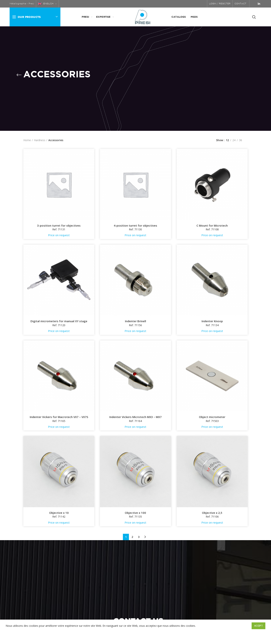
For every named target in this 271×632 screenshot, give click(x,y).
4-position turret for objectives (135, 225)
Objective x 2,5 (212, 513)
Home (27, 140)
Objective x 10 (59, 513)
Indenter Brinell (135, 321)
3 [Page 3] (138, 537)
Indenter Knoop (212, 321)
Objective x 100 (135, 513)
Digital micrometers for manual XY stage (58, 321)
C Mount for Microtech (212, 225)
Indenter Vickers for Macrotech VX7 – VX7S (59, 417)
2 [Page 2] (132, 537)
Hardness (39, 140)
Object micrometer (212, 417)
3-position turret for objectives (59, 225)
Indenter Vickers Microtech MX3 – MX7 (135, 417)
